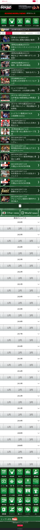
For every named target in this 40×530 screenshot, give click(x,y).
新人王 (20, 476)
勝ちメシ (20, 513)
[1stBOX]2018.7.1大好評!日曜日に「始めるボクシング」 (24, 72)
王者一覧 (12, 485)
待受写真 (20, 495)
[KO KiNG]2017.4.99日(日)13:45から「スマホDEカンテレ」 (23, 140)
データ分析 (36, 25)
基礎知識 (4, 513)
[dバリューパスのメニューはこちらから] (37, 1)
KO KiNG (9, 33)
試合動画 (4, 495)
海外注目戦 (28, 504)
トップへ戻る (9, 519)
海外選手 (20, 504)
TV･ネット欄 (4, 485)
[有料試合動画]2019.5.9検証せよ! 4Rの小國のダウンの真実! (23, 55)
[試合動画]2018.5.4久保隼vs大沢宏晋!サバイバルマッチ (24, 80)
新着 (3, 33)
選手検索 (36, 476)
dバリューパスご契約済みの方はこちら (7, 3)
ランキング (28, 25)
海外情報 (36, 504)
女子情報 (23, 33)
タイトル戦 (20, 485)
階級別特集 (28, 485)
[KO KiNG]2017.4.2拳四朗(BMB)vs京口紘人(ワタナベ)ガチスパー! (23, 148)
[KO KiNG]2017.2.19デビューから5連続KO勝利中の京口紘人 (23, 199)
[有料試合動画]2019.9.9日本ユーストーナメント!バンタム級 (24, 47)
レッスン (28, 513)
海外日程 (4, 504)
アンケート (12, 513)
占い (36, 513)
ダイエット (16, 33)
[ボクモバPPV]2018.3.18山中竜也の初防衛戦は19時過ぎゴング (23, 97)
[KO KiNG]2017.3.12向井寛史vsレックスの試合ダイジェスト (23, 173)
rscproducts (30, 33)
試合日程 (4, 25)
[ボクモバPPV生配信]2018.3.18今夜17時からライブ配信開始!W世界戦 (24, 106)
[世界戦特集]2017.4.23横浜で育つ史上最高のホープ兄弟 (23, 131)
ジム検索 (28, 495)
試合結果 (12, 25)
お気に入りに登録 (20, 525)
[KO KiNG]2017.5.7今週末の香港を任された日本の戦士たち (23, 123)
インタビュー (36, 485)
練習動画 (20, 25)
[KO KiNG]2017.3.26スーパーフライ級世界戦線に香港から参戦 (23, 156)
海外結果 (12, 504)
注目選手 (36, 495)
